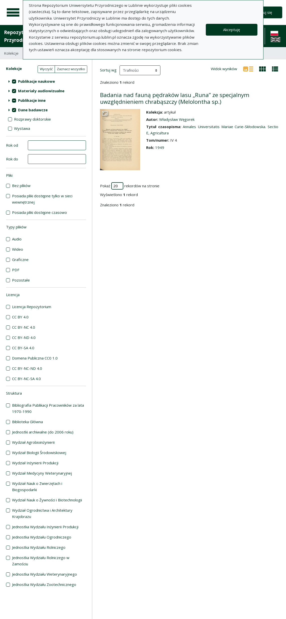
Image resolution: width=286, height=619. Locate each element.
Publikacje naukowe (36, 81)
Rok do (12, 158)
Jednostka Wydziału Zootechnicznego (44, 584)
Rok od (12, 145)
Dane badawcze (33, 109)
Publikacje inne (32, 100)
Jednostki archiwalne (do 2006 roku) (42, 431)
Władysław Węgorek (177, 119)
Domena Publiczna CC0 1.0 (35, 358)
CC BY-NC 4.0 (23, 327)
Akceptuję (231, 29)
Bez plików (21, 185)
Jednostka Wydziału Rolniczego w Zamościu (40, 560)
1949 (159, 147)
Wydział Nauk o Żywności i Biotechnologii (47, 499)
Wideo (17, 249)
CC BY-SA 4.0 (23, 347)
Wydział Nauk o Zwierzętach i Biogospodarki (37, 486)
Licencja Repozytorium (31, 306)
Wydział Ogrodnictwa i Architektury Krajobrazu (42, 513)
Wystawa (22, 128)
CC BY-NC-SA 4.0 (26, 378)
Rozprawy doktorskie (32, 119)
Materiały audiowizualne (41, 90)
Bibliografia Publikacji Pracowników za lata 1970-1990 (48, 408)
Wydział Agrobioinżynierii (33, 442)
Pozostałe (21, 280)
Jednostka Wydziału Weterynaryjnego (44, 574)
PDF (15, 269)
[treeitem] (46, 81)
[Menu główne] (13, 12)
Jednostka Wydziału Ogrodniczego (41, 537)
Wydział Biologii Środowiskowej (39, 452)
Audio (17, 238)
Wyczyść (46, 69)
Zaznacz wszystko (71, 69)
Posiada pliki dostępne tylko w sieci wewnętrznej (42, 199)
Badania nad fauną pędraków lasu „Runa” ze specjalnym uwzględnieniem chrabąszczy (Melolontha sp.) (174, 98)
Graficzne (20, 259)
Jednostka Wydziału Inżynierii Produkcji (45, 526)
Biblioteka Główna (27, 421)
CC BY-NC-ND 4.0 (27, 368)
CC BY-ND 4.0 (24, 337)
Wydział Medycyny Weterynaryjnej (42, 473)
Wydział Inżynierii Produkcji (35, 462)
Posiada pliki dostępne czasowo (39, 212)
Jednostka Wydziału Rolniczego (38, 547)
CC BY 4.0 (20, 316)
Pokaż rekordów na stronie (129, 186)
